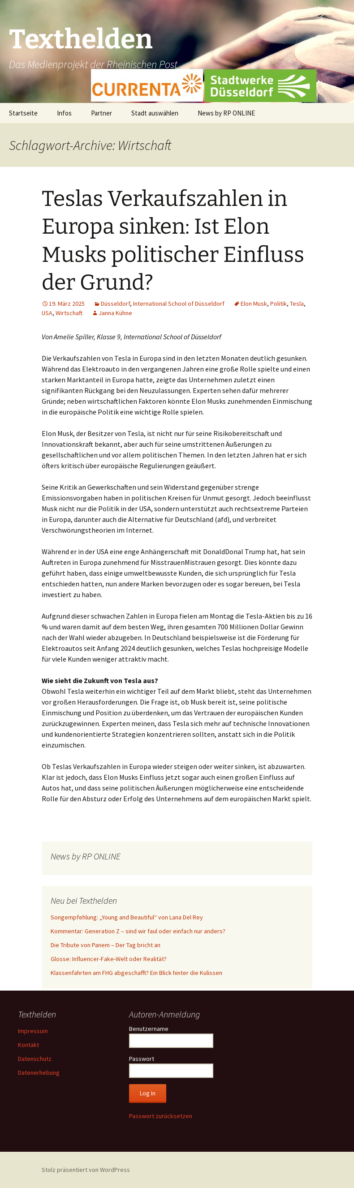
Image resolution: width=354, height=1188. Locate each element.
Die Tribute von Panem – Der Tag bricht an (105, 945)
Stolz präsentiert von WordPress (86, 1170)
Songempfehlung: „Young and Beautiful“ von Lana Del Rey (127, 917)
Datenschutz (35, 1059)
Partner (101, 113)
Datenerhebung (39, 1072)
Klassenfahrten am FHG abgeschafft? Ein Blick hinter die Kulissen (136, 973)
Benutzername (148, 1029)
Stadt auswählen (154, 113)
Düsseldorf (115, 303)
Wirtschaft (69, 313)
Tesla (297, 303)
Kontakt (28, 1045)
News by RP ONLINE (226, 113)
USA (47, 313)
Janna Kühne (115, 313)
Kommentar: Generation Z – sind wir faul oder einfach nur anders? (138, 931)
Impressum (33, 1031)
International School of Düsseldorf (178, 303)
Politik (278, 303)
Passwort (141, 1059)
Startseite (23, 113)
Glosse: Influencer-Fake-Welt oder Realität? (109, 959)
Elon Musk (254, 303)
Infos (64, 113)
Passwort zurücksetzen (160, 1116)
